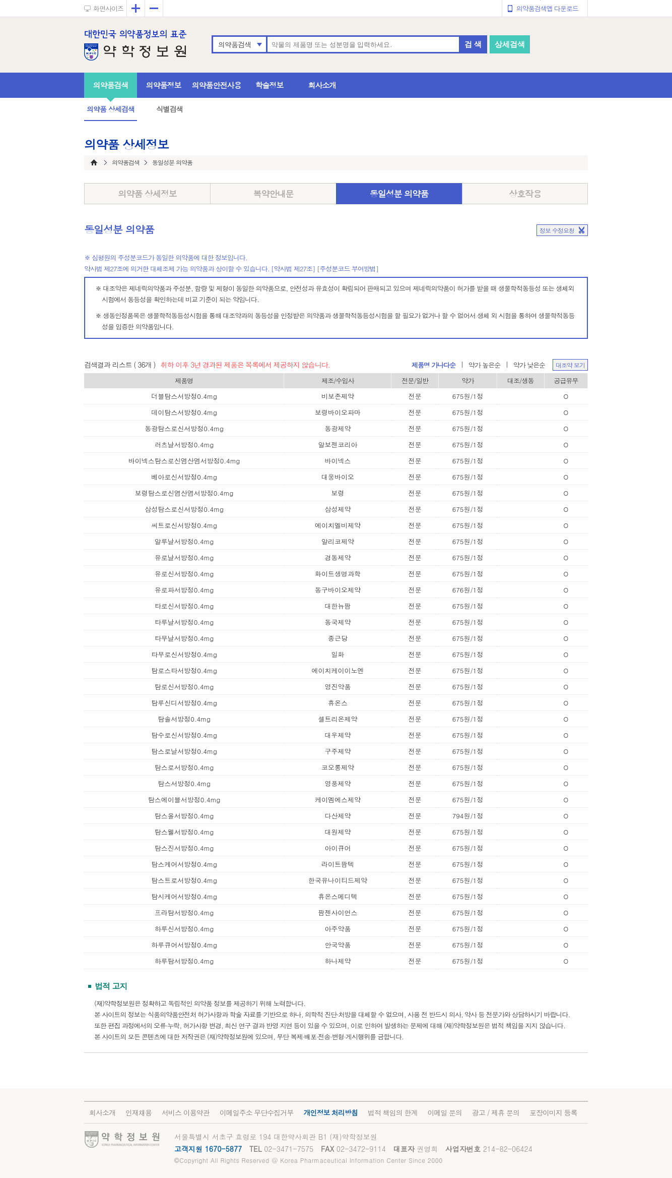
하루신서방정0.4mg (184, 928)
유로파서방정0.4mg (184, 590)
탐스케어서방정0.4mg (184, 864)
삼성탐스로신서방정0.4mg (184, 509)
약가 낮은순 (529, 365)
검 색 (473, 44)
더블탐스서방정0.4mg (184, 396)
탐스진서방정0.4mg (184, 848)
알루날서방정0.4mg (184, 541)
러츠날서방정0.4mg (184, 444)
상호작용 (525, 194)
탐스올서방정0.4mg (184, 815)
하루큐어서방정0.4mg (184, 945)
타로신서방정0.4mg (184, 606)
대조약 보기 (570, 365)
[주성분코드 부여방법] (347, 268)
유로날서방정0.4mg (184, 557)
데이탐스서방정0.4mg (184, 412)
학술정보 (269, 85)
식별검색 (169, 109)
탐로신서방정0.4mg (184, 686)
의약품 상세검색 (111, 109)
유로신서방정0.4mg (184, 573)
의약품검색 (234, 44)
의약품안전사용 (216, 85)
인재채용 (138, 1112)
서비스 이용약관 (186, 1112)
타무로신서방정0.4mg (184, 654)
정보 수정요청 (557, 230)
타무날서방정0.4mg (184, 638)
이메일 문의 (444, 1112)
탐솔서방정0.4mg (184, 719)
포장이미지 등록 (553, 1112)
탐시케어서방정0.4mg (184, 896)
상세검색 (510, 44)
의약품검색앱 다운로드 (547, 8)
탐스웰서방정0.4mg (184, 832)
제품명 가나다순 (433, 365)
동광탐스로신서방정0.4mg (184, 428)
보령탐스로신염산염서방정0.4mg (184, 493)
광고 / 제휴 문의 (495, 1112)
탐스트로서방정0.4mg (184, 880)
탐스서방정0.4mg (184, 783)
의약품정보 (163, 85)
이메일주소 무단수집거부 (257, 1112)
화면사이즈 (108, 8)
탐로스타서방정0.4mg (184, 670)
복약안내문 (273, 194)
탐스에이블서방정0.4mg (184, 799)
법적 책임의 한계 (392, 1112)
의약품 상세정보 (147, 194)
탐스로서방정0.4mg (184, 767)
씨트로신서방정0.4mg (184, 525)
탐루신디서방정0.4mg (184, 703)
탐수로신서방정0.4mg (184, 735)
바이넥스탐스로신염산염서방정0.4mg (184, 460)
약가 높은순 (484, 365)
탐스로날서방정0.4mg (184, 751)
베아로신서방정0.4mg (184, 477)
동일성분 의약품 (399, 194)
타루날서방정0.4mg (184, 622)
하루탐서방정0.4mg (184, 961)
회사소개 (322, 85)
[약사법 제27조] (293, 268)
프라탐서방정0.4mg (184, 912)
